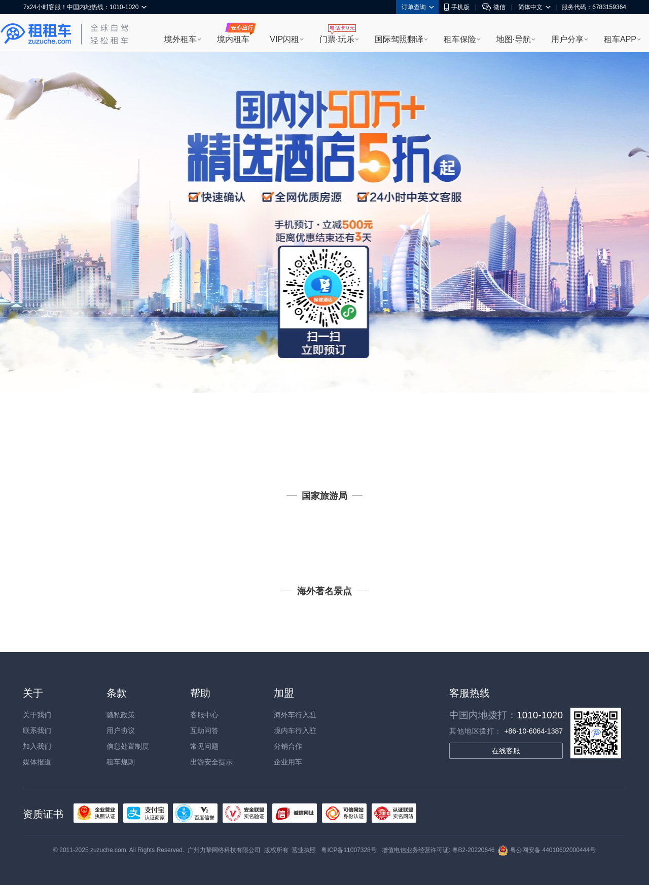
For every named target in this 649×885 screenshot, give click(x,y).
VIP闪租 (284, 39)
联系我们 (37, 730)
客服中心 (204, 715)
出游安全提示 (211, 762)
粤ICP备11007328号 (348, 850)
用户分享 (567, 39)
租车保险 (460, 39)
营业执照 (304, 850)
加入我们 (37, 746)
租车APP (620, 39)
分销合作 (288, 746)
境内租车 (233, 39)
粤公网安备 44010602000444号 (547, 850)
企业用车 (288, 762)
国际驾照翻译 (399, 39)
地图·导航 (513, 39)
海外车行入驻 (295, 715)
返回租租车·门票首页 (324, 372)
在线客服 (506, 751)
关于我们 (37, 715)
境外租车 (180, 39)
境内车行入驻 (295, 730)
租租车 (36, 34)
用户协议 (120, 730)
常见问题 (204, 746)
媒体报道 (37, 762)
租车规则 (120, 762)
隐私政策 (120, 715)
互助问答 (204, 730)
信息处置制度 (127, 746)
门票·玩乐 (336, 39)
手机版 (457, 7)
